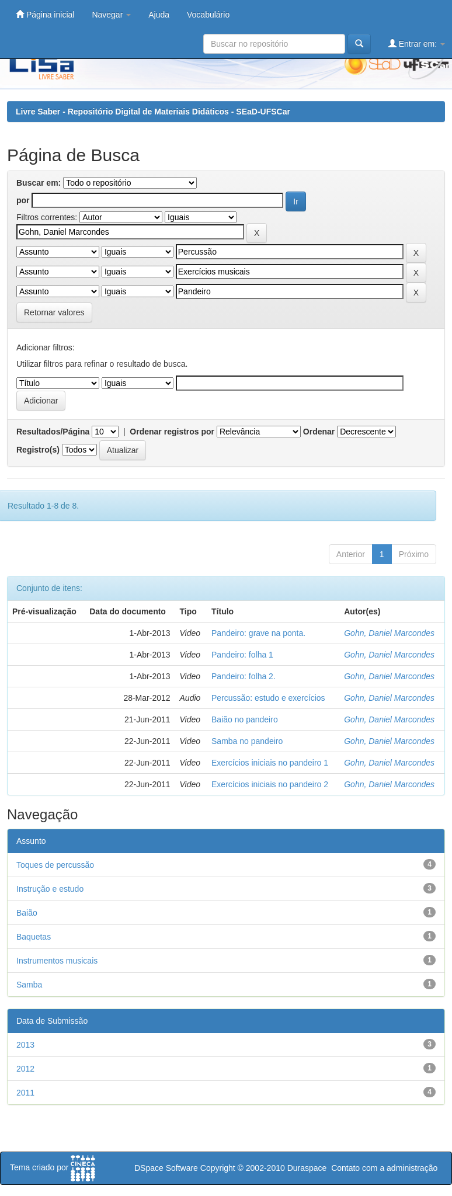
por (23, 200)
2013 (25, 1044)
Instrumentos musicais (57, 960)
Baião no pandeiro (244, 719)
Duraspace (307, 1168)
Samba (29, 984)
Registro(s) (38, 449)
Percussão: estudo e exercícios (268, 698)
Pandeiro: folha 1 (242, 654)
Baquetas (33, 936)
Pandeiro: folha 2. (243, 676)
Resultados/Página (52, 431)
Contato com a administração (384, 1168)
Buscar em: (38, 182)
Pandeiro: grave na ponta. (258, 633)
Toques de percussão (55, 865)
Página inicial (45, 14)
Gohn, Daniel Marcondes (389, 633)
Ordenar (319, 431)
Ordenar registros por (172, 431)
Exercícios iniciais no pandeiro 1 (269, 762)
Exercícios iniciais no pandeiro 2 (269, 784)
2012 (25, 1068)
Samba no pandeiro (247, 741)
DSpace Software (166, 1168)
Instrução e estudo (50, 888)
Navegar (111, 14)
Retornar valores (54, 312)
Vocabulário (208, 14)
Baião (26, 912)
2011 (25, 1092)
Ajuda (158, 14)
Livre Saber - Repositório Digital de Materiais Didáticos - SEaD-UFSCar (153, 111)
